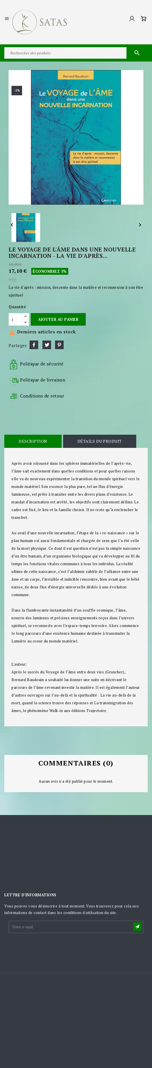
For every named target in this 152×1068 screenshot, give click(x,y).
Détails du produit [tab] (99, 441)
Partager (34, 345)
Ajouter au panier (58, 319)
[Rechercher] (76, 53)
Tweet (46, 345)
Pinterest (59, 345)
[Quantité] (15, 319)
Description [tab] (33, 441)
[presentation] (52, 948)
